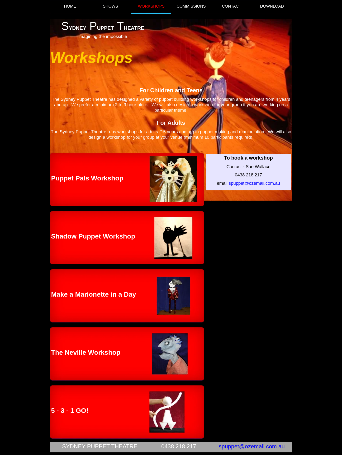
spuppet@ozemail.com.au (252, 446)
